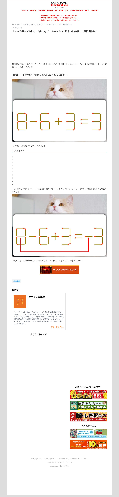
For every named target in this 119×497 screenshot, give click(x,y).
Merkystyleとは (36, 459)
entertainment (76, 10)
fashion (25, 10)
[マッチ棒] (16, 281)
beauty (33, 10)
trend (87, 10)
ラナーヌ (69, 462)
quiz (67, 10)
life (56, 10)
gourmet (41, 10)
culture (94, 10)
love (61, 10)
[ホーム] (13, 25)
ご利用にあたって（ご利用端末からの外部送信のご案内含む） (65, 459)
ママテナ (61, 462)
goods (50, 10)
